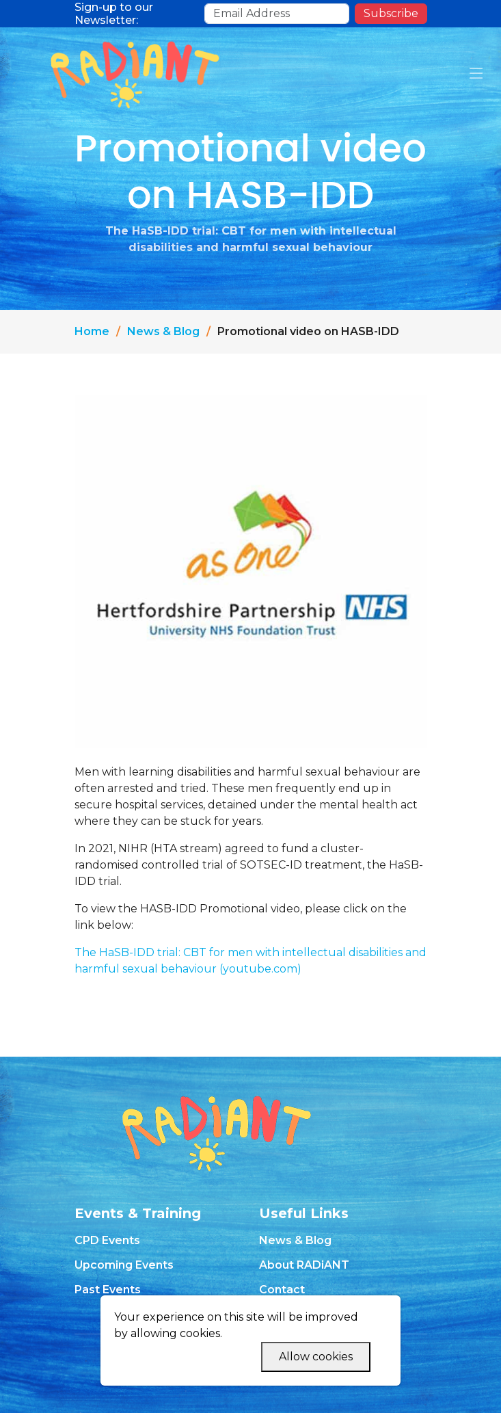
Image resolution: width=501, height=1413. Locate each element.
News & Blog (163, 331)
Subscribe (391, 13)
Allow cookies (316, 1356)
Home (92, 331)
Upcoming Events (124, 1265)
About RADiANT (304, 1265)
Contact (282, 1289)
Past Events (108, 1289)
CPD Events (107, 1240)
